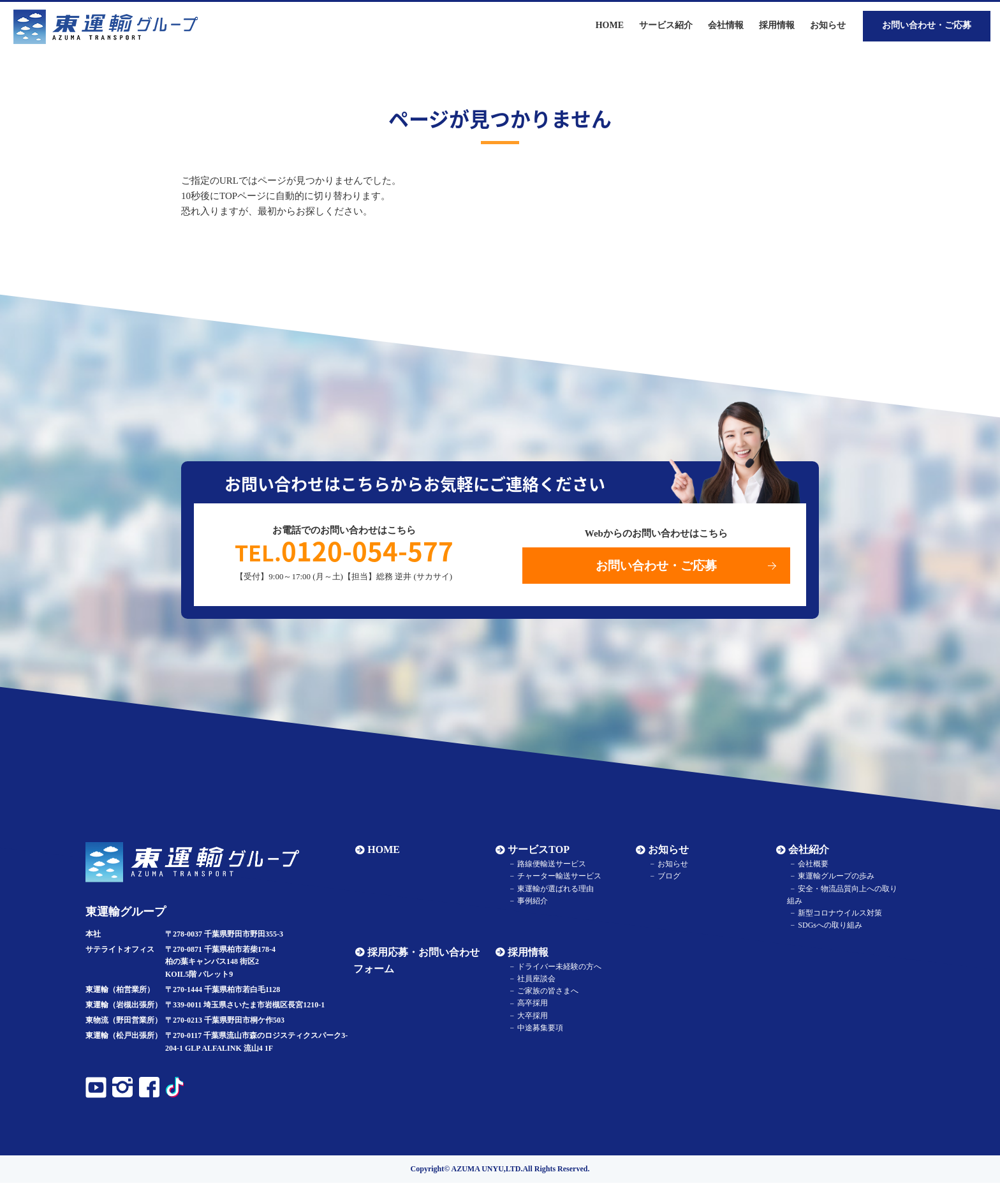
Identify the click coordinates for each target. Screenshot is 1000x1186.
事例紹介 (529, 903)
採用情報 (526, 955)
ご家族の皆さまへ (544, 994)
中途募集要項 (537, 1031)
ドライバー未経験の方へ (556, 969)
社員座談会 (533, 981)
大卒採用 (529, 1018)
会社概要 (810, 867)
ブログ (665, 879)
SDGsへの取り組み (827, 928)
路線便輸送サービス (548, 867)
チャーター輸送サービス (556, 879)
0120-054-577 (344, 552)
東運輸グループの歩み (833, 879)
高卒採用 (529, 1006)
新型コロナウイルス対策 (837, 916)
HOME (381, 852)
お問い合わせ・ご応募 (926, 25)
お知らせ (828, 25)
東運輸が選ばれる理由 (552, 891)
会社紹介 (806, 852)
